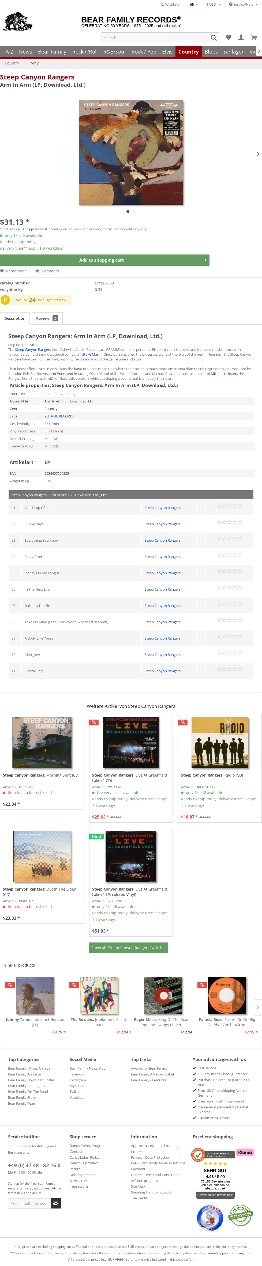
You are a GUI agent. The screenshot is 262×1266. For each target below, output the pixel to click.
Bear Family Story (22, 1097)
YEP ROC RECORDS (59, 416)
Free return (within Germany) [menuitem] (221, 1101)
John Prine (57, 373)
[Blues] (211, 51)
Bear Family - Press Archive (29, 1068)
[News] (25, 51)
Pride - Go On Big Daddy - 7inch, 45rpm (227, 1022)
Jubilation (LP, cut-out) (99, 1022)
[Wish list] (228, 37)
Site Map (138, 1186)
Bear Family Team (22, 1103)
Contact (76, 1151)
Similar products (19, 965)
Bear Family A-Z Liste (24, 1074)
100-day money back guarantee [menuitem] (223, 1073)
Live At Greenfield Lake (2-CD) (129, 778)
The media (139, 1198)
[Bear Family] (52, 51)
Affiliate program (144, 1180)
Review (47, 318)
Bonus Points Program (88, 1145)
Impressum (79, 1186)
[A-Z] (9, 51)
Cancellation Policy (84, 1157)
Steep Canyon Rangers (37, 77)
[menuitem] (160, 37)
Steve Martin (92, 354)
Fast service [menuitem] (207, 1068)
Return (75, 1168)
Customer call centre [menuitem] (214, 1117)
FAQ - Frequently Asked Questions (158, 1163)
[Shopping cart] (254, 37)
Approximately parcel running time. (226, 1253)
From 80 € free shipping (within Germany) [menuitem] (222, 1093)
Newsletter (78, 1180)
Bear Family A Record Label (152, 1074)
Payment (138, 1168)
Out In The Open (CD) (39, 892)
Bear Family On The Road (28, 1091)
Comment (47, 270)
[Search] (213, 37)
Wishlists (170, 4)
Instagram (78, 1080)
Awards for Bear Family (149, 1068)
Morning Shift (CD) (41, 775)
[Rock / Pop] (144, 51)
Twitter (75, 1091)
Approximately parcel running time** (154, 1148)
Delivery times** (83, 1174)
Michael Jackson (223, 373)
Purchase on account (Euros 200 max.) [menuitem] (223, 1082)
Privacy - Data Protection (150, 1157)
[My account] (241, 37)
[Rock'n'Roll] (85, 51)
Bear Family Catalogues (26, 1085)
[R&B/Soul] (114, 51)
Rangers (14, 359)
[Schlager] (233, 51)
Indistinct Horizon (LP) (35, 1022)
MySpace (77, 1085)
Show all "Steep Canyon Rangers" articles (128, 947)
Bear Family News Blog (88, 1068)
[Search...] (160, 37)
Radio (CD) (212, 775)
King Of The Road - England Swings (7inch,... (163, 1022)
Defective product (84, 1163)
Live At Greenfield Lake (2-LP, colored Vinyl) (129, 892)
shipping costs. (64, 1246)
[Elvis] (167, 51)
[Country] (188, 51)
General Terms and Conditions (155, 1174)
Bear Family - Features (148, 1080)
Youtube (76, 1097)
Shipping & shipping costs (151, 1192)
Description (14, 318)
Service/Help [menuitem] (241, 4)
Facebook (77, 1074)
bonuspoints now (52, 300)
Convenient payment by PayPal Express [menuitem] (223, 1109)
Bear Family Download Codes (31, 1080)
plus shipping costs (32, 229)
